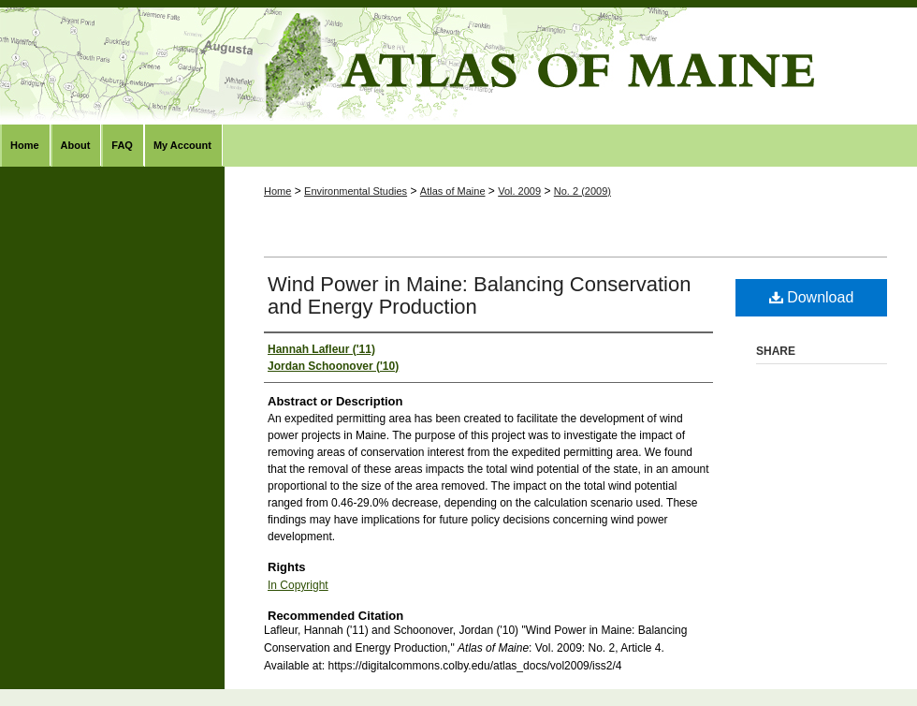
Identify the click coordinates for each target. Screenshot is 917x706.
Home (277, 191)
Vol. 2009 (519, 191)
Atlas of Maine (458, 66)
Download (811, 297)
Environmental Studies (355, 191)
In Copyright (298, 585)
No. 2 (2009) (582, 191)
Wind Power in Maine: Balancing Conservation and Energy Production (479, 295)
